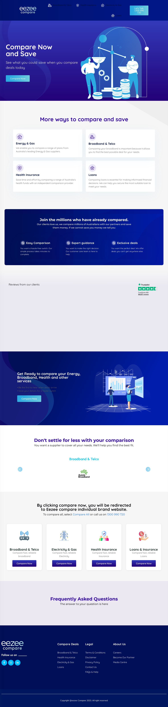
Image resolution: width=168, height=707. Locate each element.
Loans (116, 15)
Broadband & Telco (59, 5)
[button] (139, 10)
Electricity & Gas (111, 5)
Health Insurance (86, 5)
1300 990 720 (116, 514)
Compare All (81, 514)
